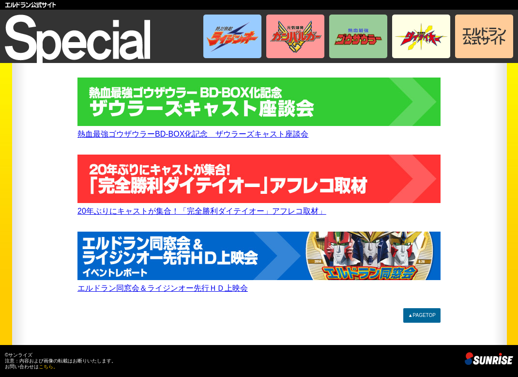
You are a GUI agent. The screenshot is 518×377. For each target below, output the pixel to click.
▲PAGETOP (422, 315)
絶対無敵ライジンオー (232, 36)
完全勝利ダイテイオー (421, 36)
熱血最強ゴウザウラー (358, 36)
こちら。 (48, 366)
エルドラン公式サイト (259, 5)
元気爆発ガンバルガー (295, 36)
